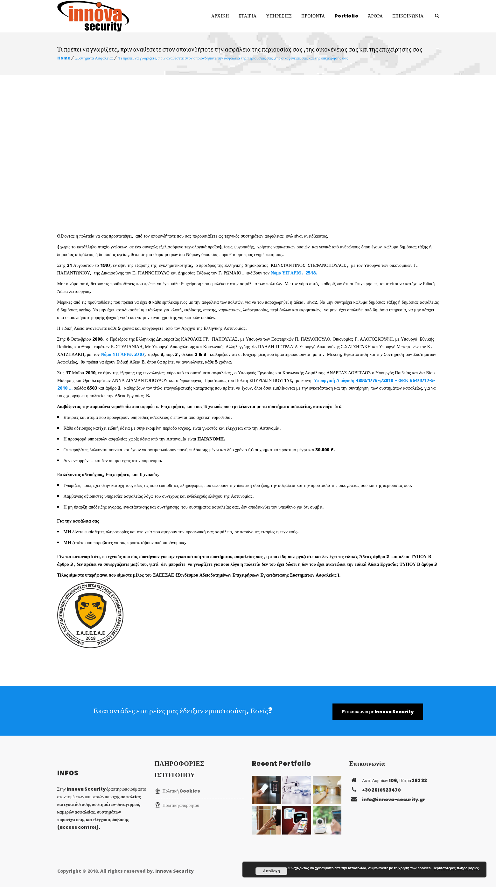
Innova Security (174, 871)
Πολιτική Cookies (181, 791)
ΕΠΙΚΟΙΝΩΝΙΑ (407, 16)
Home (63, 58)
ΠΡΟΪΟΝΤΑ (313, 16)
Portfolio (347, 16)
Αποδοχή (271, 871)
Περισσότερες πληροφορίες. (456, 868)
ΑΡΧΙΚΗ (220, 16)
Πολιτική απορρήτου (181, 805)
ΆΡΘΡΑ (375, 16)
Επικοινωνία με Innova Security (378, 712)
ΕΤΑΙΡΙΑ (248, 16)
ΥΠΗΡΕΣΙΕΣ (279, 16)
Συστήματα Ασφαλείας (94, 58)
